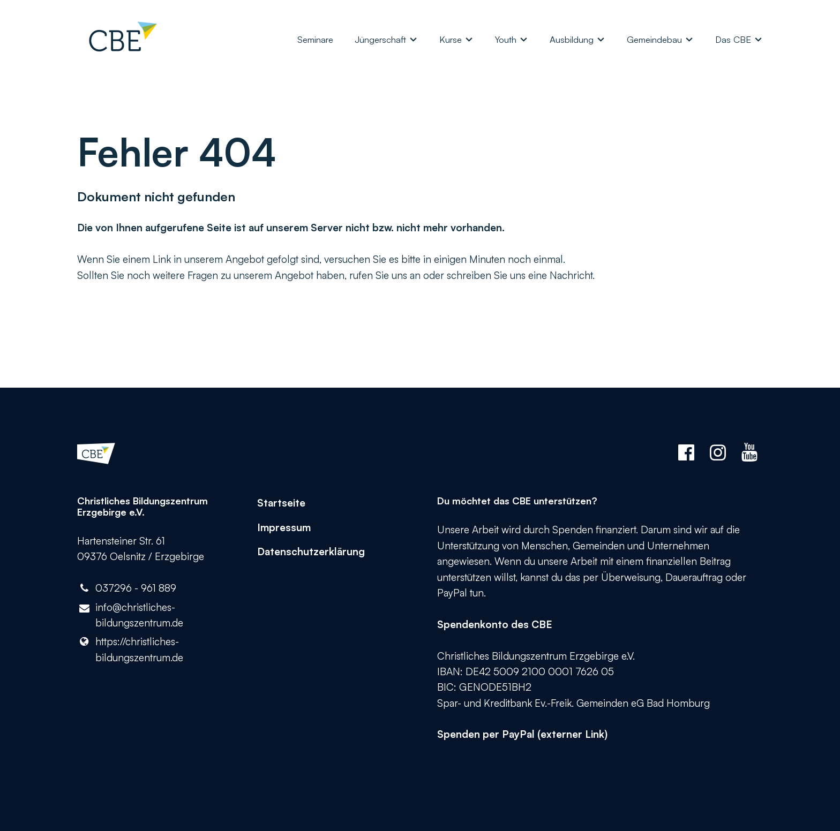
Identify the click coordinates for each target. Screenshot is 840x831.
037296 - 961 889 (126, 588)
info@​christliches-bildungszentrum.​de (130, 616)
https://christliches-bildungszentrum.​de (130, 650)
